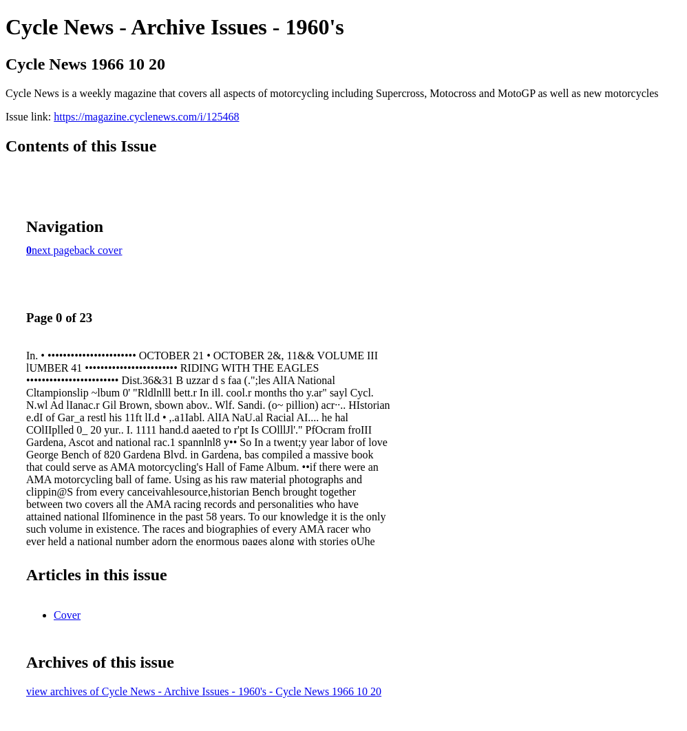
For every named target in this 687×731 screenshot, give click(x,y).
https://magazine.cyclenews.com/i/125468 (146, 117)
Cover (67, 615)
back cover (98, 250)
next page (53, 250)
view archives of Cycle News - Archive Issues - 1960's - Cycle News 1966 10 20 (203, 691)
